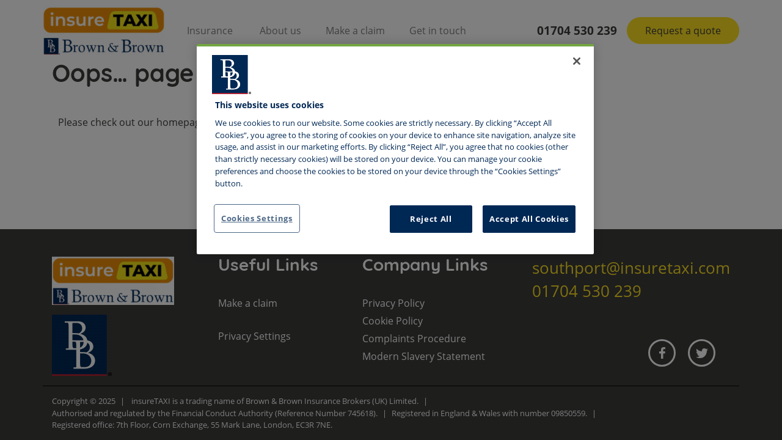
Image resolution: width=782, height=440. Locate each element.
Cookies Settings (257, 218)
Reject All (431, 218)
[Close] (576, 61)
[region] (395, 149)
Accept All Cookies (529, 218)
